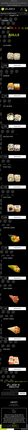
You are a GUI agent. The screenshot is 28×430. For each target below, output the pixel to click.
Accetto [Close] (14, 426)
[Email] (10, 387)
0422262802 (14, 398)
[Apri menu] (25, 7)
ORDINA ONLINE (17, 59)
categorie (5, 14)
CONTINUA (22, 387)
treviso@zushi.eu (14, 399)
